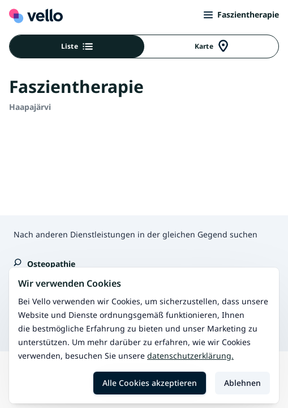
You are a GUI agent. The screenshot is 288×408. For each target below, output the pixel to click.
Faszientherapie (241, 14)
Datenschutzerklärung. (190, 355)
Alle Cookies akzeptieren (149, 382)
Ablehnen (242, 382)
